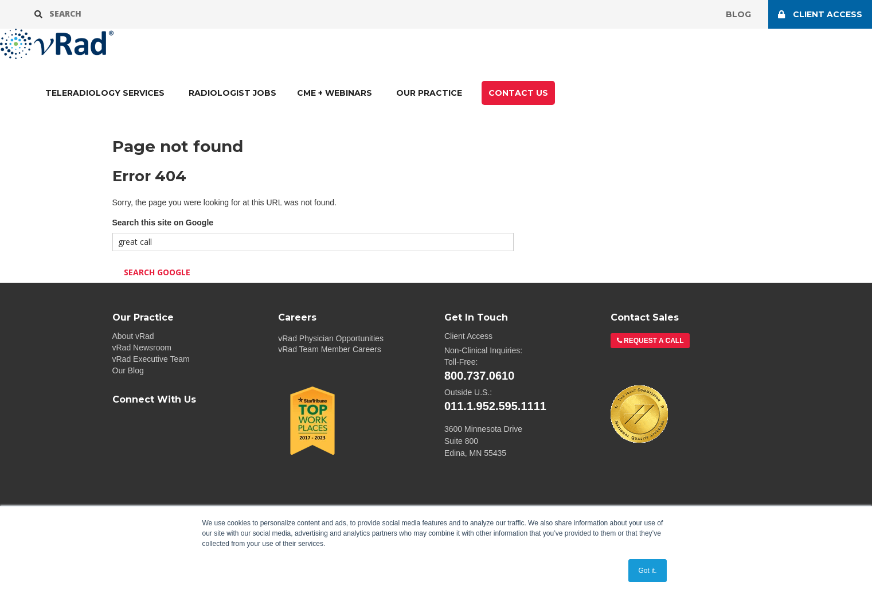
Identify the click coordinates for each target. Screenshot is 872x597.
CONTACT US (518, 93)
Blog (738, 14)
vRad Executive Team (151, 359)
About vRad (133, 336)
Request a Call (653, 341)
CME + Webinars (334, 93)
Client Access (468, 336)
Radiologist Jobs (232, 93)
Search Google (157, 272)
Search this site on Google (163, 222)
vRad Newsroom (141, 347)
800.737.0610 (479, 375)
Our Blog (128, 370)
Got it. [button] (647, 571)
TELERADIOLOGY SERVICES (105, 93)
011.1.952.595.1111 (495, 406)
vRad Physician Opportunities (331, 338)
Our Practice (429, 93)
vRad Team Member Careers (329, 349)
